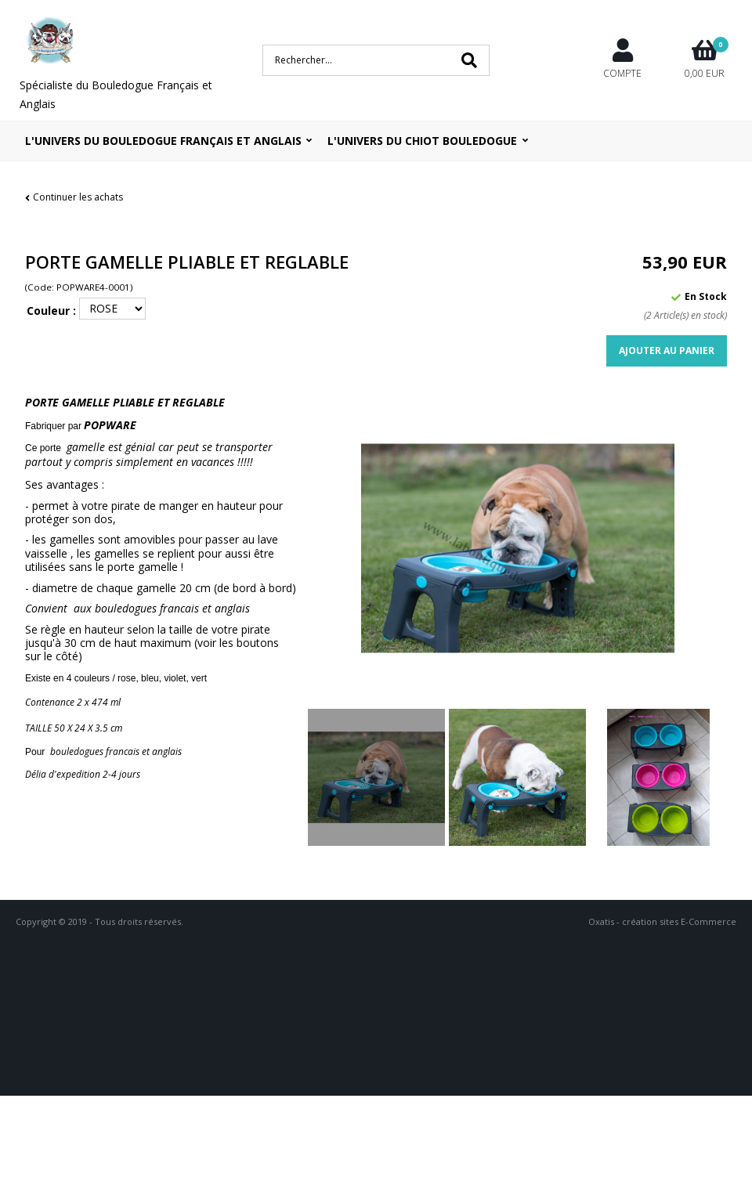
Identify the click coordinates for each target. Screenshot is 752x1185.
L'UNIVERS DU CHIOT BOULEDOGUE (422, 140)
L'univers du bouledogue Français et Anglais (163, 140)
